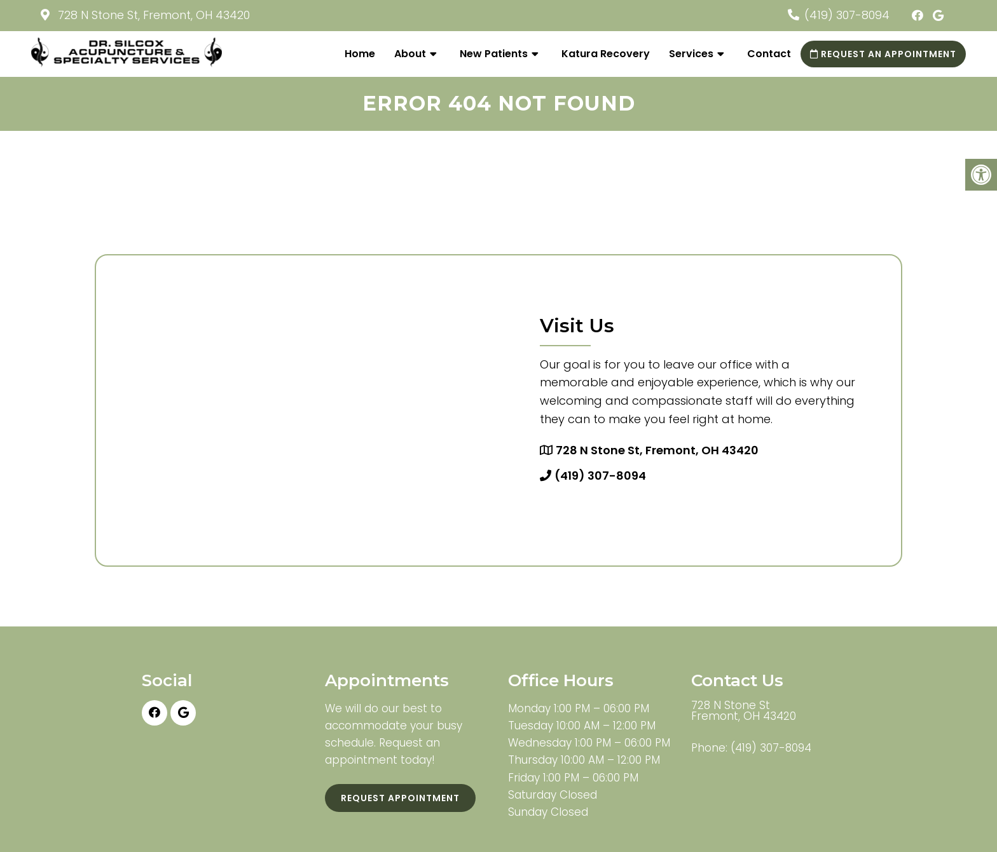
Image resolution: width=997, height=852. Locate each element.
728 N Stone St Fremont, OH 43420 (743, 711)
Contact (769, 53)
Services (691, 53)
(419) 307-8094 (847, 15)
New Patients (494, 53)
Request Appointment (400, 798)
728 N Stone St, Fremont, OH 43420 (152, 15)
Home (360, 53)
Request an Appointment (883, 54)
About (410, 53)
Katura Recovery (605, 53)
